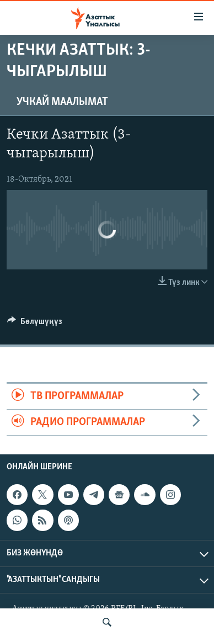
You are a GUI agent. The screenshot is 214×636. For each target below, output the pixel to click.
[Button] (34, 324)
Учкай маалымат (62, 102)
